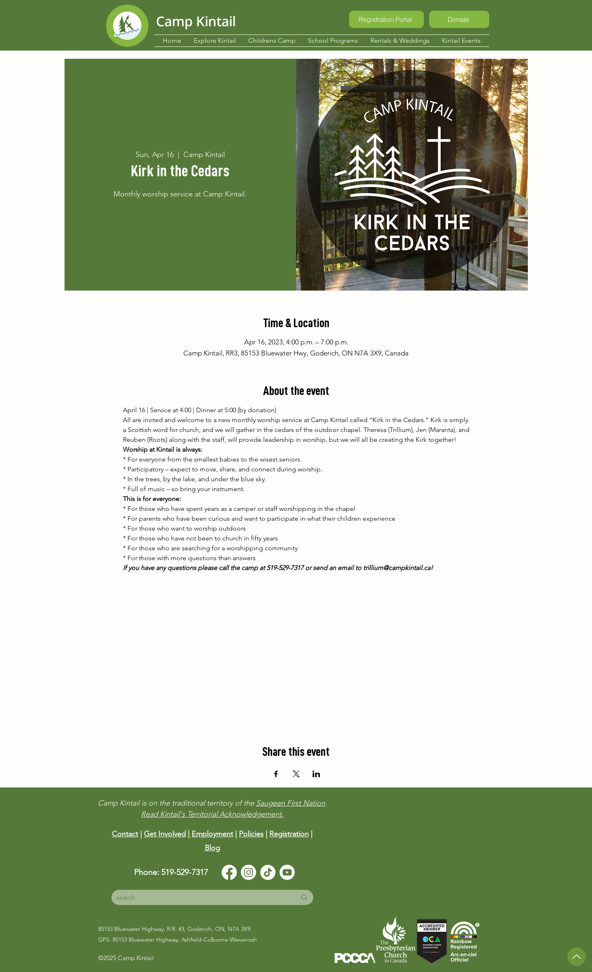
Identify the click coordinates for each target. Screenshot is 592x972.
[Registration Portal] (386, 19)
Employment (212, 833)
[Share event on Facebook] (276, 774)
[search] (200, 897)
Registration (289, 833)
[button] (214, 40)
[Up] (576, 956)
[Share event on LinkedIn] (316, 774)
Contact (125, 833)
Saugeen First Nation (290, 803)
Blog (212, 847)
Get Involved (165, 833)
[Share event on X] (296, 774)
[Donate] (459, 19)
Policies (251, 833)
